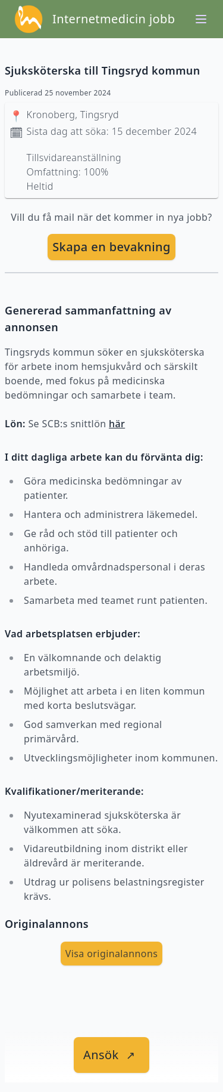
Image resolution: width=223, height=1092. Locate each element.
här (117, 423)
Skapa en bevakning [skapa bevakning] (111, 247)
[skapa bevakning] (111, 247)
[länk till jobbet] (111, 1055)
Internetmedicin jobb (113, 19)
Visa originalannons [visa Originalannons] (111, 953)
